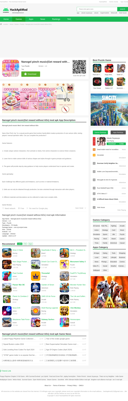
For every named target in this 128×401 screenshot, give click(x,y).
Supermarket (104, 13)
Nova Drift (16, 308)
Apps (31, 19)
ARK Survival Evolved (33, 376)
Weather (113, 266)
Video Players (96, 266)
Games (19, 19)
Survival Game (27, 379)
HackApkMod (103, 2)
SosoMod (61, 379)
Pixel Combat (18, 273)
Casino (122, 239)
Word (105, 239)
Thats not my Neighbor (106, 376)
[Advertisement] (64, 41)
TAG (69, 19)
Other (105, 270)
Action (97, 230)
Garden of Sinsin (47, 285)
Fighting (113, 226)
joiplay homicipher (70, 376)
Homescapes (75, 319)
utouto (96, 13)
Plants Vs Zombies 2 (20, 296)
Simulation (96, 234)
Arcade (122, 226)
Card (113, 230)
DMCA (81, 385)
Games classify (113, 2)
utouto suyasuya (86, 13)
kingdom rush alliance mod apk (101, 379)
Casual (122, 243)
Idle (113, 234)
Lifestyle (113, 257)
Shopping (122, 253)
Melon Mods (17, 379)
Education (113, 262)
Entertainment (122, 266)
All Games (96, 226)
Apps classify (124, 2)
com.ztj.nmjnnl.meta (20, 227)
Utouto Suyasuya (113, 138)
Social (105, 266)
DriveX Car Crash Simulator (50, 262)
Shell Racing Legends (49, 308)
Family (105, 243)
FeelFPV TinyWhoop (78, 273)
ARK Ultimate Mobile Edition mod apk (77, 379)
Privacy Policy (72, 385)
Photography (105, 262)
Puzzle (22, 24)
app (78, 13)
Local (96, 257)
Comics (122, 262)
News (42, 19)
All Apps (96, 253)
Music (122, 230)
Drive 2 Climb (18, 250)
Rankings (56, 19)
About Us (48, 385)
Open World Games (39, 379)
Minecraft (114, 13)
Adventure (113, 243)
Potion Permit (81, 376)
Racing (96, 239)
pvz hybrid (44, 376)
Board (114, 239)
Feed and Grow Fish (56, 376)
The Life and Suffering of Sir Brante (78, 296)
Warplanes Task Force (21, 319)
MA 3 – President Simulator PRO (78, 250)
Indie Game (119, 376)
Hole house (123, 13)
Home (6, 19)
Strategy (105, 230)
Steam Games (52, 379)
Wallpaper (96, 270)
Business (122, 257)
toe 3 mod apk (117, 379)
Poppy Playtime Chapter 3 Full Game (12, 376)
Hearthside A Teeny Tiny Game (50, 250)
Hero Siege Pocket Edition (21, 262)
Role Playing (105, 226)
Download (30, 74)
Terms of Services (59, 385)
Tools (113, 253)
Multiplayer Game (6, 379)
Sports (105, 234)
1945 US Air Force (48, 296)
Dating (105, 253)
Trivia (96, 243)
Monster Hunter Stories (78, 285)
